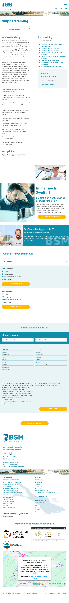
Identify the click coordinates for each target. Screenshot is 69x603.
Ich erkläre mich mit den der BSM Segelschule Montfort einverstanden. (47, 384)
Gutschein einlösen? (9, 404)
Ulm (36, 505)
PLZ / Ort (37, 362)
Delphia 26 (38, 486)
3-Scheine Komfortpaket (11, 480)
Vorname (37, 347)
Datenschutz (62, 593)
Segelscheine (7, 486)
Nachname (4, 352)
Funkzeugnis (7, 495)
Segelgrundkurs (8, 497)
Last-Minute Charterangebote (45, 493)
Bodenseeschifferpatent (11, 488)
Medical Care (7, 503)
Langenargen (39, 503)
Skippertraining (8, 501)
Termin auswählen (15, 29)
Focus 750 (38, 488)
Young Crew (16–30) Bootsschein (13, 482)
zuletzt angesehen (66, 8)
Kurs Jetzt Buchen (16, 284)
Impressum (53, 593)
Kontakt (56, 8)
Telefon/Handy (39, 357)
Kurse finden (7, 477)
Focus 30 (38, 484)
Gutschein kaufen (34, 423)
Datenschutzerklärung (16, 397)
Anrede (3, 347)
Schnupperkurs (8, 499)
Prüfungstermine (9, 508)
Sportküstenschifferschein (12, 493)
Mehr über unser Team (52, 217)
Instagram (10, 453)
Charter (38, 477)
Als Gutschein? (7, 399)
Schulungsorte (40, 500)
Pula (36, 511)
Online (37, 507)
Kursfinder (7, 505)
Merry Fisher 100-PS (41, 490)
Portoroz (38, 509)
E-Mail (3, 357)
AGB (54, 383)
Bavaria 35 (38, 482)
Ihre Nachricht (5, 367)
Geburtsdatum (38, 352)
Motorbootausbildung (10, 484)
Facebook (5, 453)
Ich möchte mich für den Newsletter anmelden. (17, 402)
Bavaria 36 (38, 480)
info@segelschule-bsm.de (9, 393)
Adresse (4, 362)
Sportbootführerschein (11, 490)
